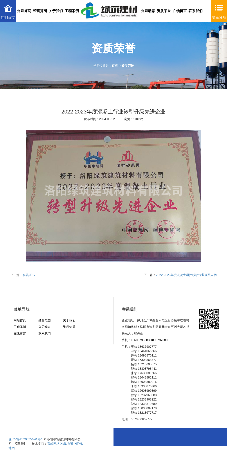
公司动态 (148, 11)
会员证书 (29, 275)
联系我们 (196, 11)
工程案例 (72, 11)
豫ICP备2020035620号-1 (26, 439)
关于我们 (56, 11)
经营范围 (40, 11)
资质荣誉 (164, 11)
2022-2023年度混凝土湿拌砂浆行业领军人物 (186, 275)
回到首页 (8, 18)
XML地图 (66, 443)
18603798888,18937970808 (150, 340)
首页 (115, 65)
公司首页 (24, 11)
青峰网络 (53, 443)
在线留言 (180, 11)
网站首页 (20, 320)
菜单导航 (219, 18)
